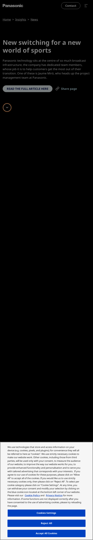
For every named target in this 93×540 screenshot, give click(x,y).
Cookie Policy (32, 495)
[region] (46, 491)
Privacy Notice (54, 495)
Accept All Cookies (46, 533)
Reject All (46, 523)
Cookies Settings (46, 512)
